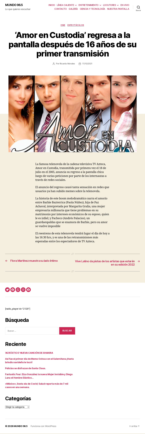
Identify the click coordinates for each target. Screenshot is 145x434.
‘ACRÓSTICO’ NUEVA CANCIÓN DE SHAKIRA (29, 353)
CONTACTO (60, 9)
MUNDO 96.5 (14, 5)
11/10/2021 (87, 64)
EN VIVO (125, 5)
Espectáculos (76, 25)
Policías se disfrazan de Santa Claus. (25, 369)
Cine (62, 25)
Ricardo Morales (67, 64)
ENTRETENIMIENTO (88, 5)
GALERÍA (73, 9)
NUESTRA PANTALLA (118, 9)
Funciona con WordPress (44, 426)
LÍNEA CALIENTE (65, 5)
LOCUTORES (109, 5)
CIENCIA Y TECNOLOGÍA (92, 9)
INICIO (52, 5)
